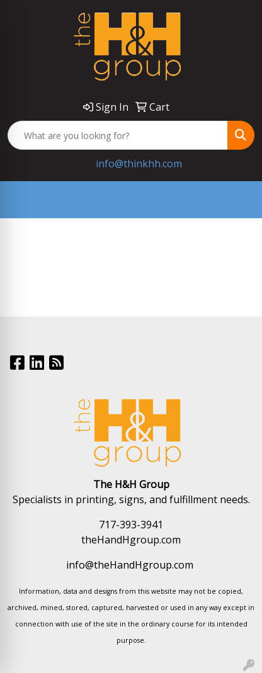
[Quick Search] (118, 135)
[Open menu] (236, 200)
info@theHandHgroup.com (129, 565)
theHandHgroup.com (131, 540)
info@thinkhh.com (139, 163)
